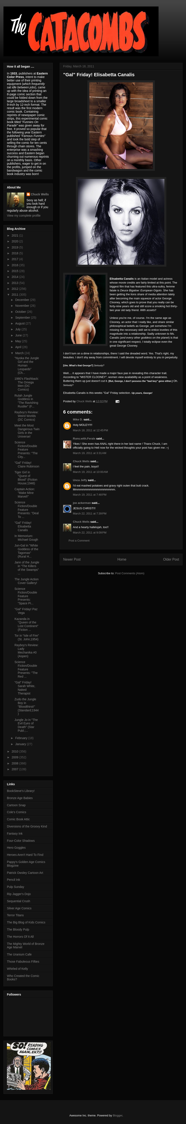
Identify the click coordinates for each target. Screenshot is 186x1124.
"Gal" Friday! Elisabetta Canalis (22, 526)
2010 (15, 751)
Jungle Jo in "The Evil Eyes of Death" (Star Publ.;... (26, 725)
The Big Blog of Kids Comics (26, 922)
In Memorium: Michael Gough (26, 537)
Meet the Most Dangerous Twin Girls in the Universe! (27, 431)
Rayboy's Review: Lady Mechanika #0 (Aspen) (26, 650)
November (22, 305)
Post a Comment (79, 540)
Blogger (117, 1115)
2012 (15, 288)
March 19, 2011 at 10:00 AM (90, 472)
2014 (15, 277)
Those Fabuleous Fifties (23, 961)
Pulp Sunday (15, 887)
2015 (15, 271)
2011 (15, 294)
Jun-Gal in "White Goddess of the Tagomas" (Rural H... (26, 551)
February (21, 738)
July (18, 329)
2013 (15, 283)
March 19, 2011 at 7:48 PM (89, 494)
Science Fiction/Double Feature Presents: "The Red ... (26, 669)
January (21, 744)
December (22, 300)
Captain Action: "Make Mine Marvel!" (24, 492)
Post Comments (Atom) (129, 573)
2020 (15, 241)
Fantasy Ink (14, 833)
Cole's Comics (16, 812)
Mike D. (78, 419)
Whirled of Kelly (17, 968)
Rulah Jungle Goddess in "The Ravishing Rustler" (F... (26, 401)
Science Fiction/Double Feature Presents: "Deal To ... (26, 510)
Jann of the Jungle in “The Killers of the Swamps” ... (26, 568)
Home (122, 559)
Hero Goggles (16, 847)
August (20, 323)
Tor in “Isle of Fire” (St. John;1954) (26, 637)
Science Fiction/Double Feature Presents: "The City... (26, 450)
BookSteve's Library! (21, 791)
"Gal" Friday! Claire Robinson (26, 464)
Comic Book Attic (18, 819)
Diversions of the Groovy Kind (27, 826)
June (18, 335)
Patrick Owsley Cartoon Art (25, 872)
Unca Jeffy (80, 480)
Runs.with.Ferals (84, 438)
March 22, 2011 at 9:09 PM (89, 532)
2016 (15, 265)
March (19, 353)
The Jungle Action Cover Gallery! (26, 581)
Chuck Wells (81, 461)
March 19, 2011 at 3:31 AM (89, 453)
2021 (15, 235)
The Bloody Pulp (18, 929)
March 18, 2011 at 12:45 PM (90, 430)
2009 (15, 757)
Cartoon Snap (16, 805)
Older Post (171, 559)
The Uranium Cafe (19, 954)
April (18, 347)
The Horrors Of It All (20, 936)
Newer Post (72, 559)
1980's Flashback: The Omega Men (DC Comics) (26, 384)
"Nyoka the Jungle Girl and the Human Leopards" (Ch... (26, 365)
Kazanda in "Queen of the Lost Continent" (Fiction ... (26, 624)
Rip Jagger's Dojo (19, 894)
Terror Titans (15, 915)
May (18, 341)
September (23, 317)
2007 (15, 769)
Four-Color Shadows (21, 840)
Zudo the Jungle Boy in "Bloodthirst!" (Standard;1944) (26, 706)
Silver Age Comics (19, 908)
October (21, 311)
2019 (15, 247)
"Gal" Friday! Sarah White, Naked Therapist (24, 688)
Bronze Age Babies (20, 798)
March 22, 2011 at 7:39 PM (89, 513)
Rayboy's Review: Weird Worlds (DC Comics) (26, 415)
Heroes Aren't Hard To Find (25, 854)
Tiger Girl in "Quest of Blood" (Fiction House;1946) (25, 477)
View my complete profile (23, 215)
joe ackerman (82, 502)
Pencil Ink (13, 879)
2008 (15, 763)
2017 (15, 259)
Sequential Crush (18, 901)
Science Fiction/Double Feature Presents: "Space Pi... (25, 596)
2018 (15, 253)
